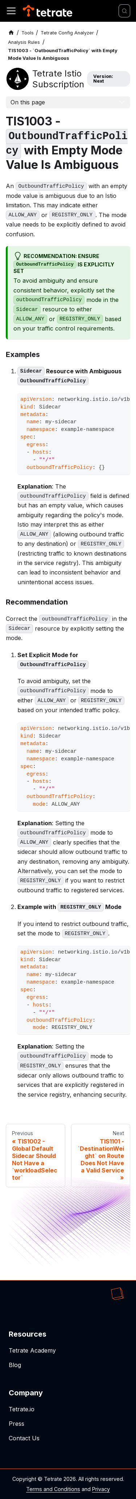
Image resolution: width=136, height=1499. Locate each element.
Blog (15, 1365)
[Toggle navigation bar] (11, 10)
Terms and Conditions (53, 1489)
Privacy (101, 1489)
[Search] (124, 10)
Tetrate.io (21, 1409)
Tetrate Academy (32, 1350)
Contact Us (24, 1438)
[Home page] (11, 33)
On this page (28, 102)
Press (16, 1423)
